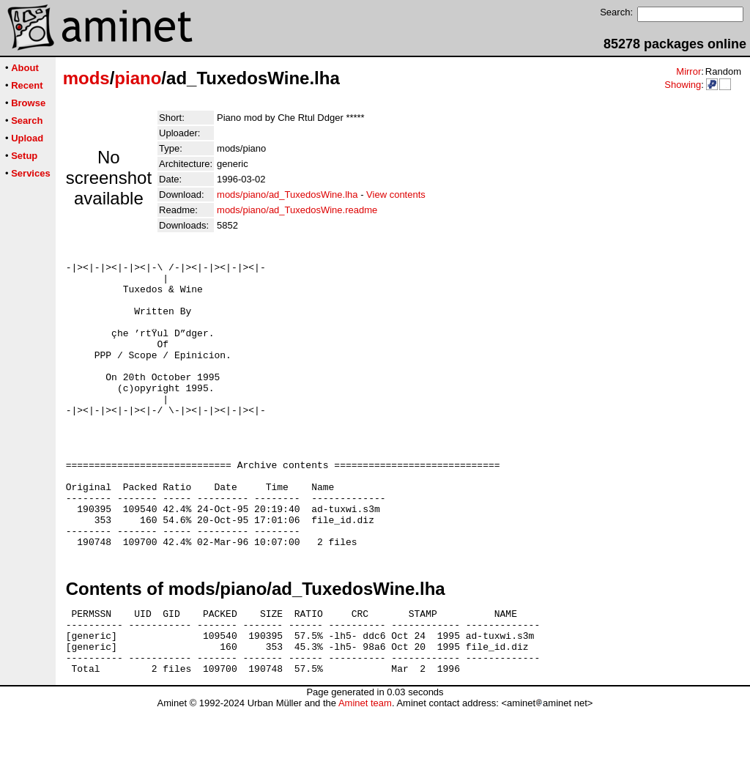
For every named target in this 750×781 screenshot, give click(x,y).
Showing (682, 84)
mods (86, 78)
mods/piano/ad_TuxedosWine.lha (287, 194)
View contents (396, 194)
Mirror (688, 71)
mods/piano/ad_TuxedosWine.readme (297, 209)
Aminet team (365, 775)
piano (137, 78)
